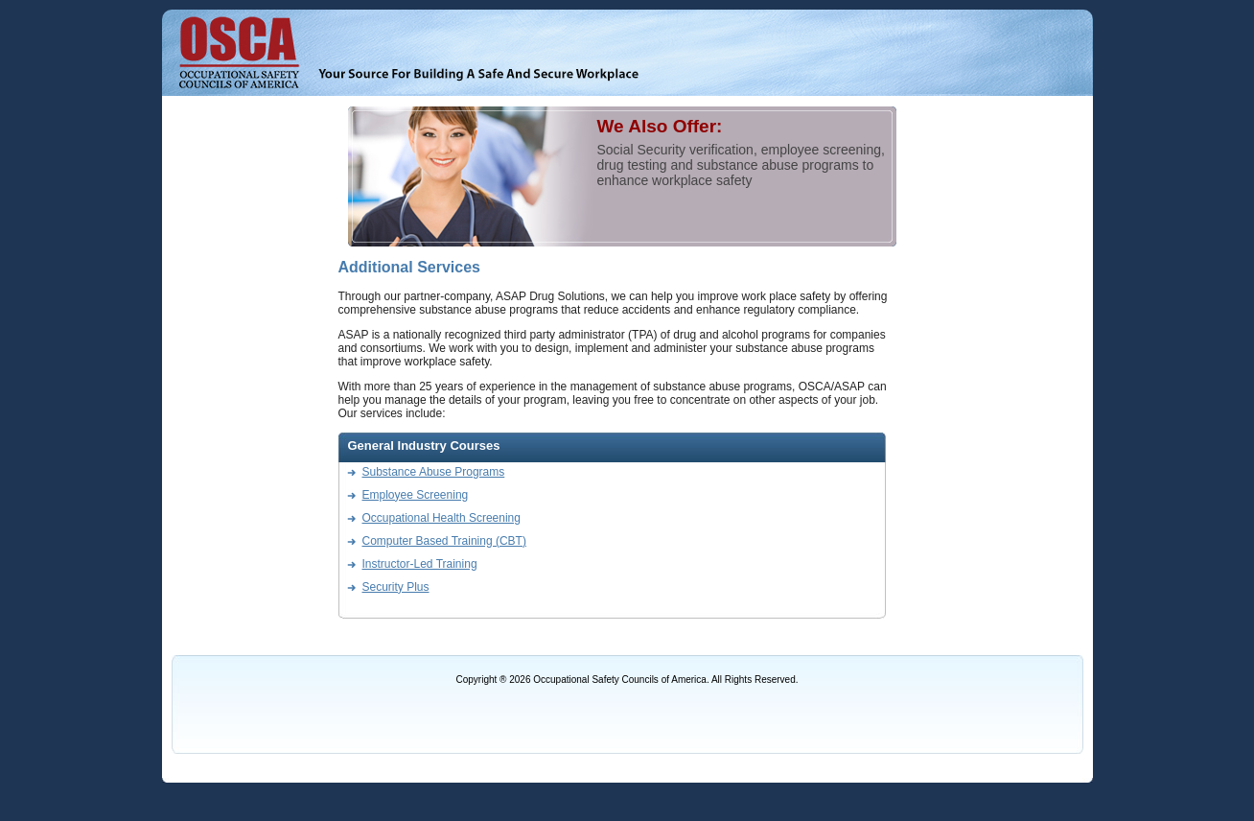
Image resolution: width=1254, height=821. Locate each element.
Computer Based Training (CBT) (444, 541)
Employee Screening (415, 495)
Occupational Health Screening (441, 518)
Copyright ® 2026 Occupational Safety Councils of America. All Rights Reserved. (627, 679)
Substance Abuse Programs (433, 472)
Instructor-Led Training (419, 564)
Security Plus (396, 587)
